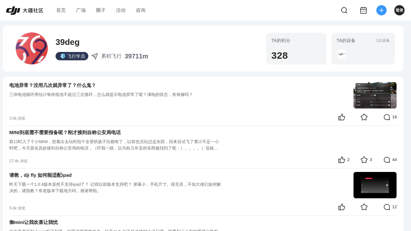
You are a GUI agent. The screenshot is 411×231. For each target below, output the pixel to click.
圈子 (101, 10)
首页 (61, 10)
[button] (341, 54)
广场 (81, 10)
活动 (121, 10)
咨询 (140, 10)
